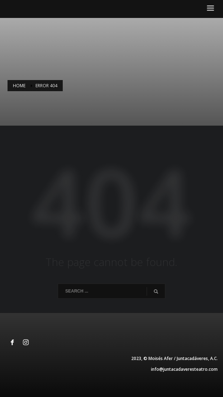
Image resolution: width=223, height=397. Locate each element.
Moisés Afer (160, 358)
